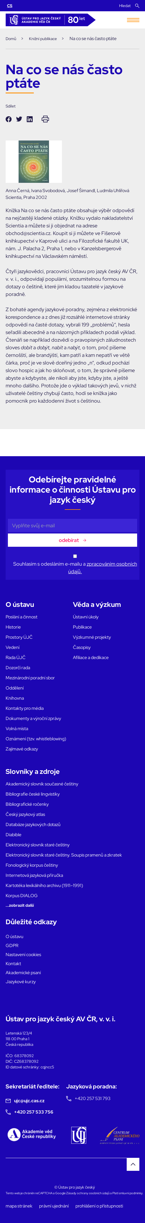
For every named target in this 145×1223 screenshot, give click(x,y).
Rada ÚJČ (16, 657)
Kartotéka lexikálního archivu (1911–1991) (44, 885)
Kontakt (13, 964)
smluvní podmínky (130, 1193)
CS (9, 5)
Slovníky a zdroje (33, 771)
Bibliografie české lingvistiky (33, 794)
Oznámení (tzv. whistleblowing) (36, 739)
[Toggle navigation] (133, 20)
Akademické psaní (23, 973)
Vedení (12, 647)
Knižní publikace (43, 38)
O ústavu (20, 604)
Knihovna (15, 698)
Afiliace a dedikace (91, 657)
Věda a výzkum (97, 604)
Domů (11, 38)
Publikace (82, 627)
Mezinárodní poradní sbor (30, 678)
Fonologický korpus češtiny (32, 865)
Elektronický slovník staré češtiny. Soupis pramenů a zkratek (64, 855)
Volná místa (17, 729)
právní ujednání (54, 1206)
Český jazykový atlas (25, 814)
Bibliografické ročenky (27, 804)
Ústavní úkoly (86, 617)
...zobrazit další (20, 905)
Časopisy (82, 647)
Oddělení (15, 688)
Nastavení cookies (23, 955)
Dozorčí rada (18, 668)
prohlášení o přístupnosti (99, 1206)
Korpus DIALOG (22, 896)
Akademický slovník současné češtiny (42, 784)
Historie (13, 627)
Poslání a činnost (21, 617)
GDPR (12, 945)
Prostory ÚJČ (19, 637)
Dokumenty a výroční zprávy (33, 718)
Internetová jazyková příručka (34, 875)
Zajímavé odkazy (22, 749)
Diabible (13, 835)
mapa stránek (19, 1206)
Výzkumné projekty (92, 637)
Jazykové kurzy (21, 982)
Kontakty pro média (25, 708)
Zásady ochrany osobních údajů (88, 1193)
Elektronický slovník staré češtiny (38, 845)
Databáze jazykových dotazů (33, 824)
